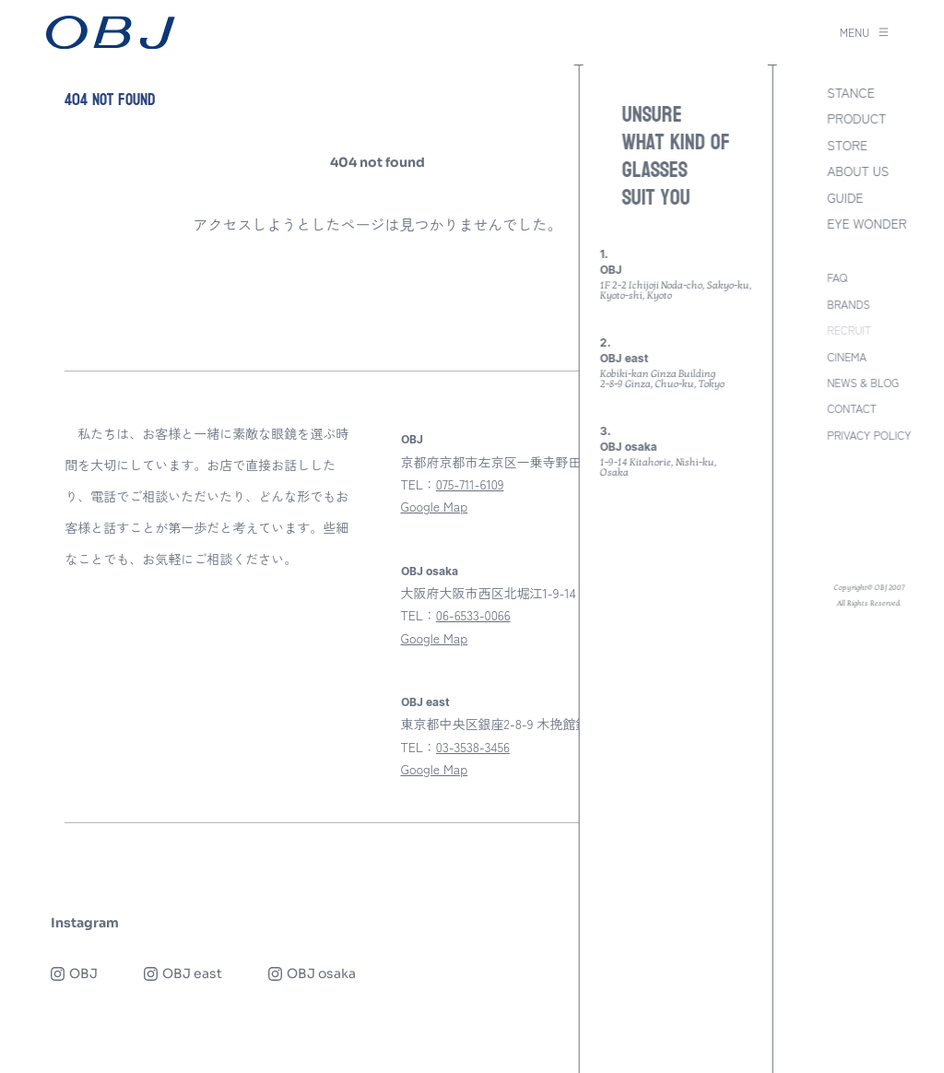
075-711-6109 (470, 484)
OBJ (412, 440)
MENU (864, 32)
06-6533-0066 (473, 615)
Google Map (434, 506)
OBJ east (425, 702)
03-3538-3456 (473, 746)
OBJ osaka (429, 571)
